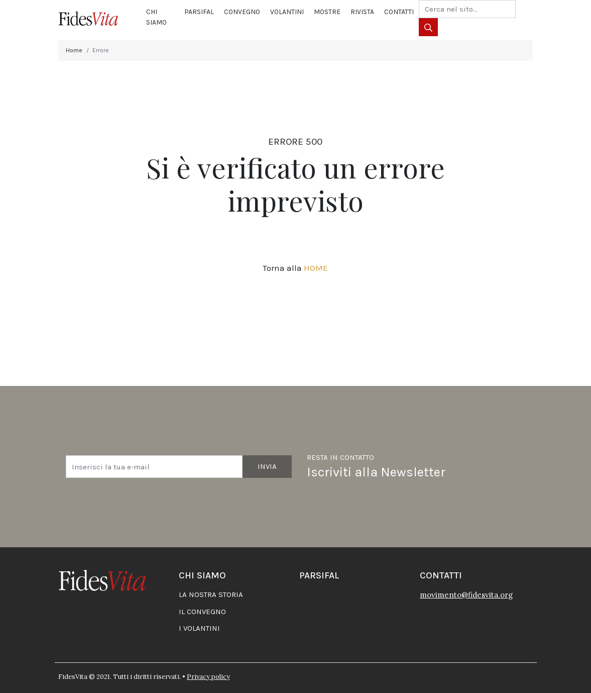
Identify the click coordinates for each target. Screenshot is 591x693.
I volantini (199, 628)
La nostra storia (211, 594)
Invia (267, 466)
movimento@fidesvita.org (466, 595)
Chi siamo (156, 17)
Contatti (399, 12)
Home (74, 50)
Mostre (327, 12)
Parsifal (199, 12)
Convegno (242, 12)
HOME (316, 268)
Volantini (287, 12)
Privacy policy (208, 676)
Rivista (362, 12)
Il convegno (202, 611)
